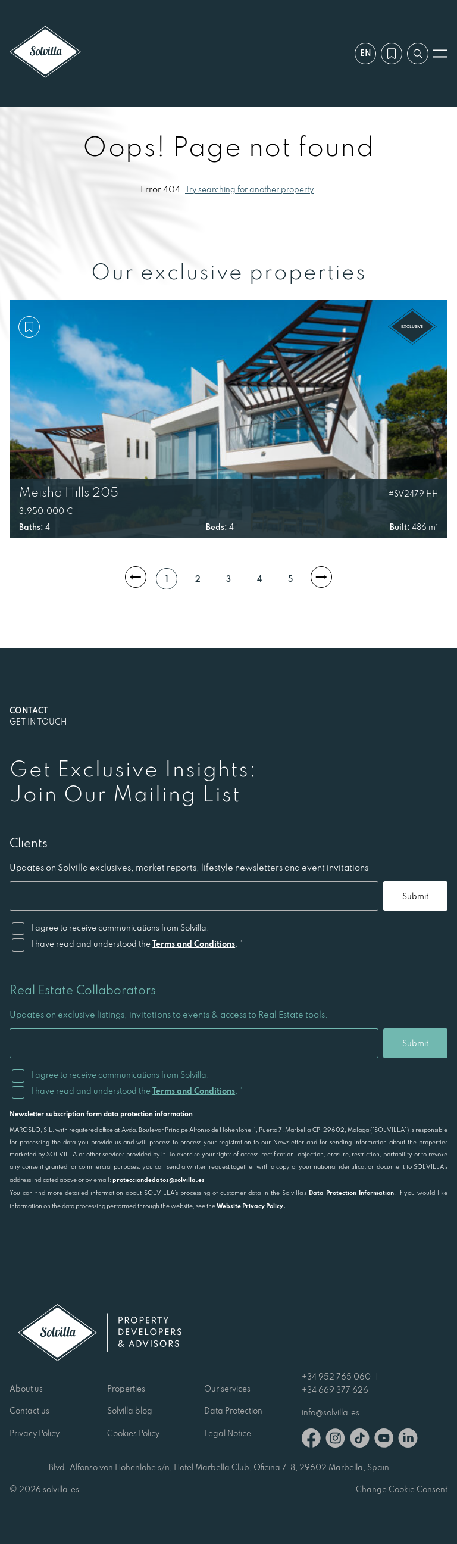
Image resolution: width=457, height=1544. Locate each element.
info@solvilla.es (330, 1412)
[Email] (194, 896)
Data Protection (233, 1410)
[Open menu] (440, 53)
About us (26, 1388)
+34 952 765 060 (336, 1376)
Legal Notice (227, 1433)
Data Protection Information (351, 1193)
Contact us (29, 1410)
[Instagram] (335, 1440)
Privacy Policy (35, 1433)
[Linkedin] (408, 1440)
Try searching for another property (249, 189)
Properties (126, 1388)
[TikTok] (360, 1440)
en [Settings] (365, 53)
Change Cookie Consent (401, 1489)
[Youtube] (383, 1440)
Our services (227, 1388)
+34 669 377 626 (335, 1389)
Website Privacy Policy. (251, 1206)
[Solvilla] (45, 53)
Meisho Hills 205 (68, 492)
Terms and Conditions (193, 943)
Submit (415, 896)
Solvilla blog (129, 1410)
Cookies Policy (133, 1433)
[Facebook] (311, 1440)
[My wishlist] (391, 53)
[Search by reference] (417, 53)
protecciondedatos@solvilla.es (158, 1179)
